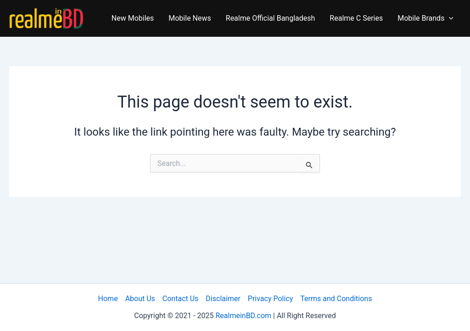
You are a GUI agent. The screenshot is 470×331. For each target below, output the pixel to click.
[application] (448, 18)
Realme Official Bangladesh (270, 18)
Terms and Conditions (336, 298)
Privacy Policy (270, 298)
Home (108, 298)
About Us (140, 298)
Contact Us (180, 298)
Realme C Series (356, 18)
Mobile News (189, 18)
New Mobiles (133, 18)
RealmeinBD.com (243, 315)
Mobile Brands (425, 18)
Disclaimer (223, 298)
